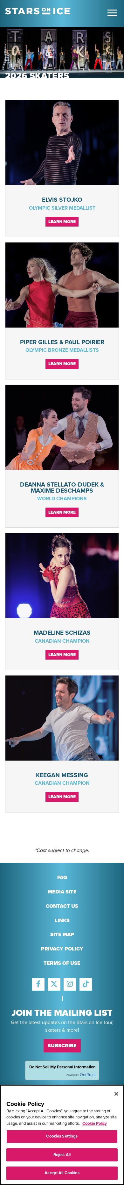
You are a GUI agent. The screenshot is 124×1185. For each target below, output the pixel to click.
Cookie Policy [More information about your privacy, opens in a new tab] (94, 1124)
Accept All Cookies (62, 1174)
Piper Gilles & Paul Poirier (62, 342)
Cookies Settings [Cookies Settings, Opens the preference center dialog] (62, 1137)
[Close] (116, 1095)
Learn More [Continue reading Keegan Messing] (62, 796)
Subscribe (62, 1046)
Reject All (62, 1156)
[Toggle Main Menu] (112, 13)
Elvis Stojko (62, 199)
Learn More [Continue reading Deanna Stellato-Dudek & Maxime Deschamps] (62, 512)
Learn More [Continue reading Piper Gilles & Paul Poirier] (62, 363)
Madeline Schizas (62, 632)
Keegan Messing (62, 775)
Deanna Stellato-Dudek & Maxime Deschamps (62, 487)
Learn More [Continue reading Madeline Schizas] (62, 654)
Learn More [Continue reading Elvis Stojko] (62, 221)
